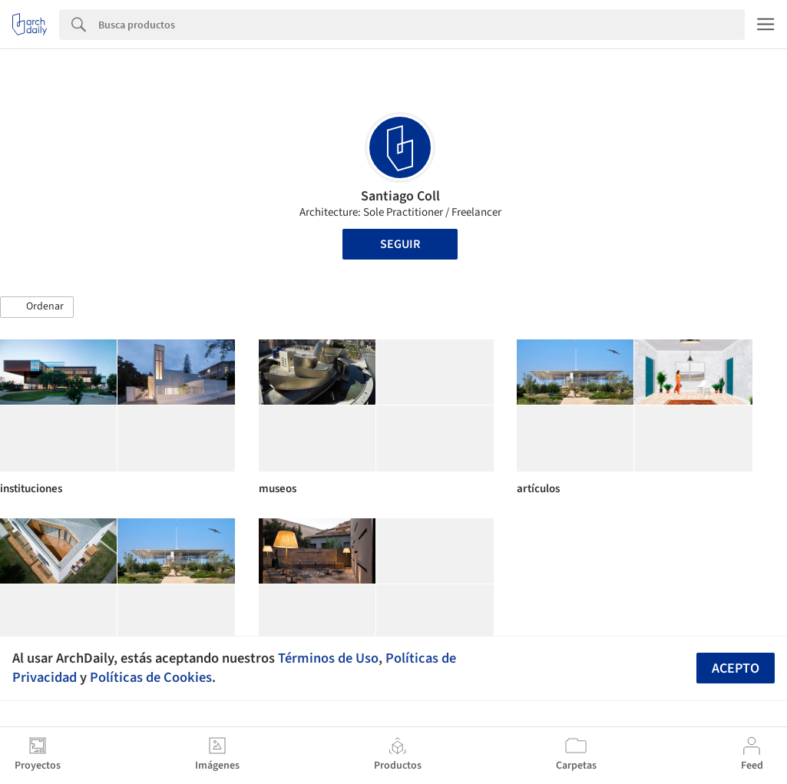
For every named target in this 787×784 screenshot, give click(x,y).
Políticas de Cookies (151, 677)
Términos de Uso (328, 658)
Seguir (400, 244)
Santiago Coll (400, 196)
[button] (37, 307)
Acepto (735, 668)
